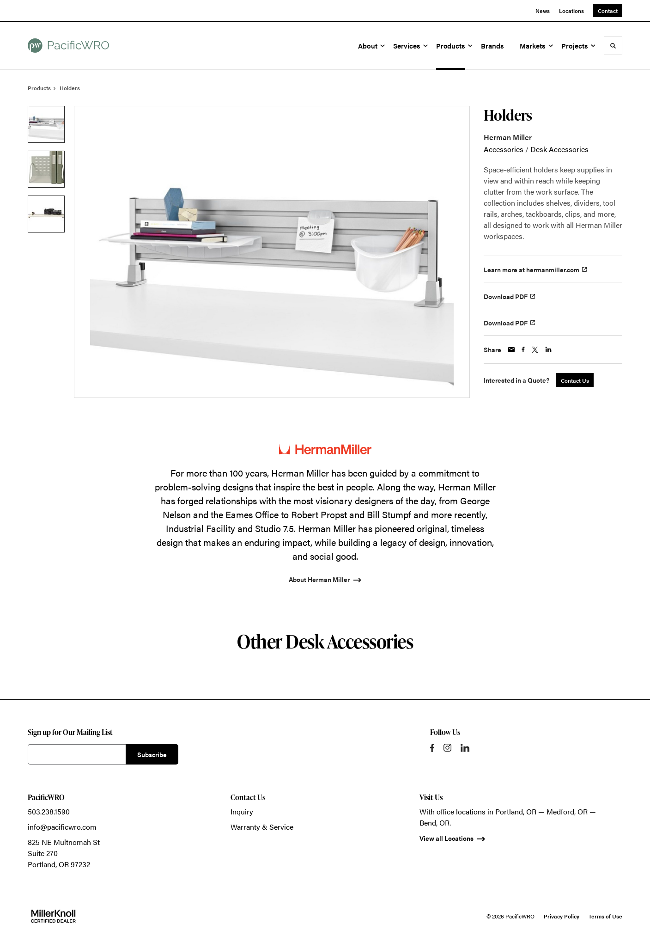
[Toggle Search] (613, 46)
